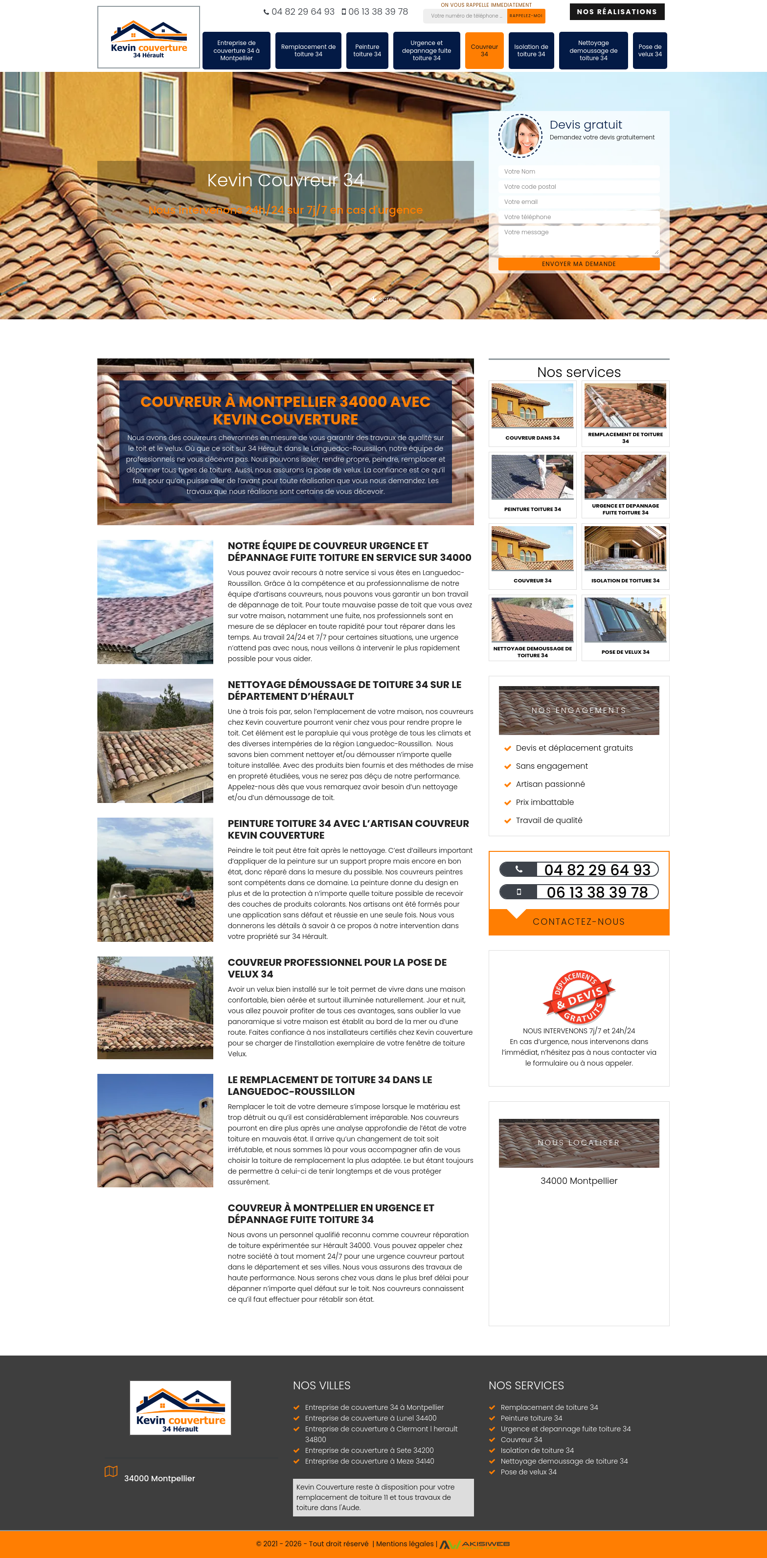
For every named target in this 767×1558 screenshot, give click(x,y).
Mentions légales (405, 1544)
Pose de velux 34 (650, 51)
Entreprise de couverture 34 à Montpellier (236, 50)
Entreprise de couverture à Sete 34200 (369, 1450)
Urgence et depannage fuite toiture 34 (426, 50)
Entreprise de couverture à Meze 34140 (369, 1461)
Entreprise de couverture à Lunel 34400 (371, 1418)
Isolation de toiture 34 (531, 51)
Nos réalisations (617, 12)
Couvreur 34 (484, 51)
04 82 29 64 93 (299, 11)
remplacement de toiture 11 (342, 1497)
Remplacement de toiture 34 (308, 51)
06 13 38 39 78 (375, 11)
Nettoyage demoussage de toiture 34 (593, 50)
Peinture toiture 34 (368, 51)
